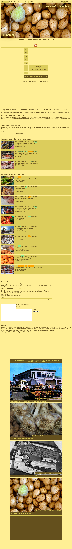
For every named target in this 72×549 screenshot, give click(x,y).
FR (64, 2)
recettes (12, 2)
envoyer (36, 311)
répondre (48, 299)
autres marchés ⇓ (33, 81)
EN (70, 2)
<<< (53, 2)
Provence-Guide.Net (54, 6)
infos (60, 2)
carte (39, 114)
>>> (56, 2)
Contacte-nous (31, 361)
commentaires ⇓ (44, 81)
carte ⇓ (24, 81)
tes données (24, 304)
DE (67, 2)
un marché (8, 34)
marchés (4, 2)
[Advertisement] (36, 528)
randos (20, 2)
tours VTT (33, 2)
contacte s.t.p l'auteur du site (41, 328)
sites (26, 2)
